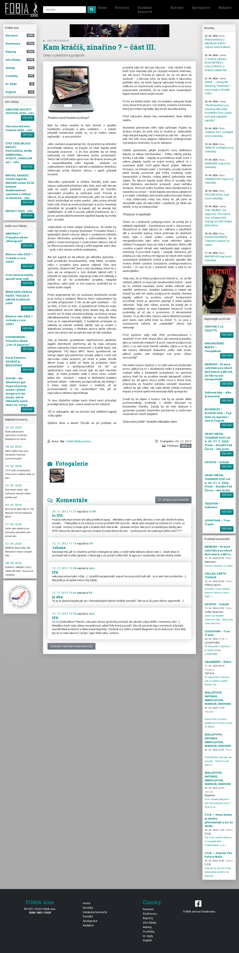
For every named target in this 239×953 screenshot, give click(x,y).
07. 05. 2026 (14, 524)
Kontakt (177, 7)
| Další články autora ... (79, 441)
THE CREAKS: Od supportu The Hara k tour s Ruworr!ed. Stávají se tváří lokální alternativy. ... (218, 216)
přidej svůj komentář (173, 499)
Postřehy (148, 931)
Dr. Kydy (148, 936)
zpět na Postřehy (56, 40)
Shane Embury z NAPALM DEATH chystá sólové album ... (219, 42)
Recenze (148, 909)
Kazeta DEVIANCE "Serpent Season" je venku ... (217, 239)
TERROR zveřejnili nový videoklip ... (219, 148)
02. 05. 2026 (14, 504)
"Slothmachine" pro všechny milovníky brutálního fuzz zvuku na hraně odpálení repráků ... (218, 111)
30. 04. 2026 (14, 466)
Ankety (147, 927)
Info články (149, 922)
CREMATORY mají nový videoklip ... (219, 179)
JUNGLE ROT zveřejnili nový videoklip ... (219, 132)
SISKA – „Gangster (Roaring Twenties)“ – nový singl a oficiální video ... (218, 86)
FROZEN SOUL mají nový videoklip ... (217, 195)
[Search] (64, 9)
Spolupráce (201, 7)
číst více (27, 117)
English (147, 940)
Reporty (148, 918)
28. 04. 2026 (14, 446)
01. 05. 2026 (14, 485)
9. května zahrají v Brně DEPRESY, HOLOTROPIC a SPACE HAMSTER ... (217, 63)
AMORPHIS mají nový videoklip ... (218, 257)
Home (102, 7)
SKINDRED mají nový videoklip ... (217, 163)
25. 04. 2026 (14, 427)
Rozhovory (150, 913)
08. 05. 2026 (14, 563)
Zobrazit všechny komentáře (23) (71, 646)
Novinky (122, 7)
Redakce (225, 7)
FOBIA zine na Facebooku (199, 906)
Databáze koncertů (145, 9)
